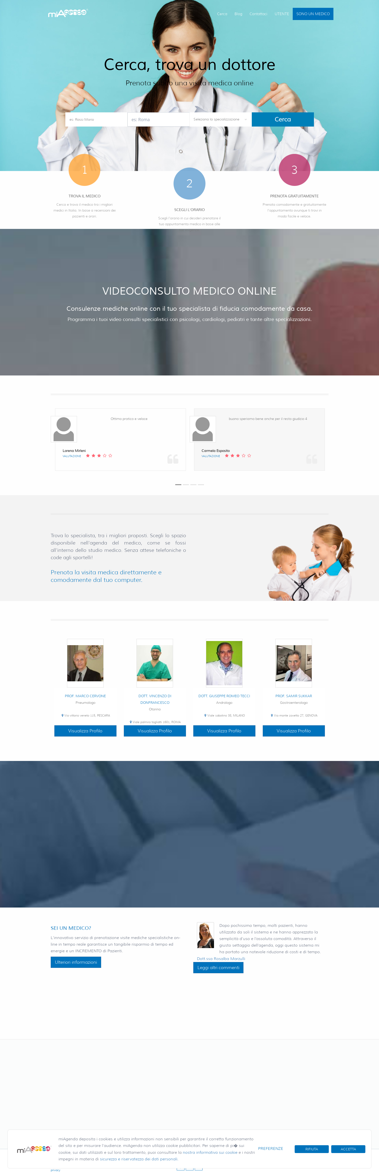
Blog (238, 14)
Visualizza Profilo (85, 731)
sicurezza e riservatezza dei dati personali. (139, 1159)
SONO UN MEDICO (313, 14)
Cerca (222, 14)
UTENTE (282, 14)
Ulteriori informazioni (76, 962)
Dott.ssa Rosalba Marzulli (221, 958)
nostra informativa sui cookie (210, 1152)
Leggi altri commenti (218, 967)
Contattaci (258, 14)
